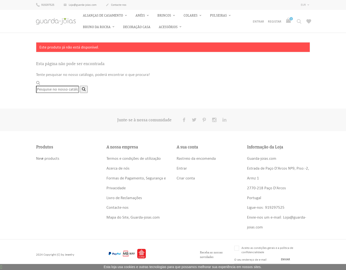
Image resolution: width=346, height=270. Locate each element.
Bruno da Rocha (97, 27)
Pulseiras (219, 15)
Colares (191, 15)
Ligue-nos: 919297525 (265, 207)
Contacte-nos (116, 5)
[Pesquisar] (57, 89)
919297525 (45, 4)
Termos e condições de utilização (133, 158)
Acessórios (168, 27)
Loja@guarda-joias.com (80, 5)
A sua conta (187, 147)
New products (47, 158)
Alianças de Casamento (103, 15)
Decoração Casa (136, 27)
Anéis (141, 15)
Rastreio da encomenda (196, 158)
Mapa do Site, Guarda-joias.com (133, 217)
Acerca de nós (118, 168)
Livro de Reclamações (124, 197)
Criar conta (186, 178)
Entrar (182, 168)
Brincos (164, 15)
